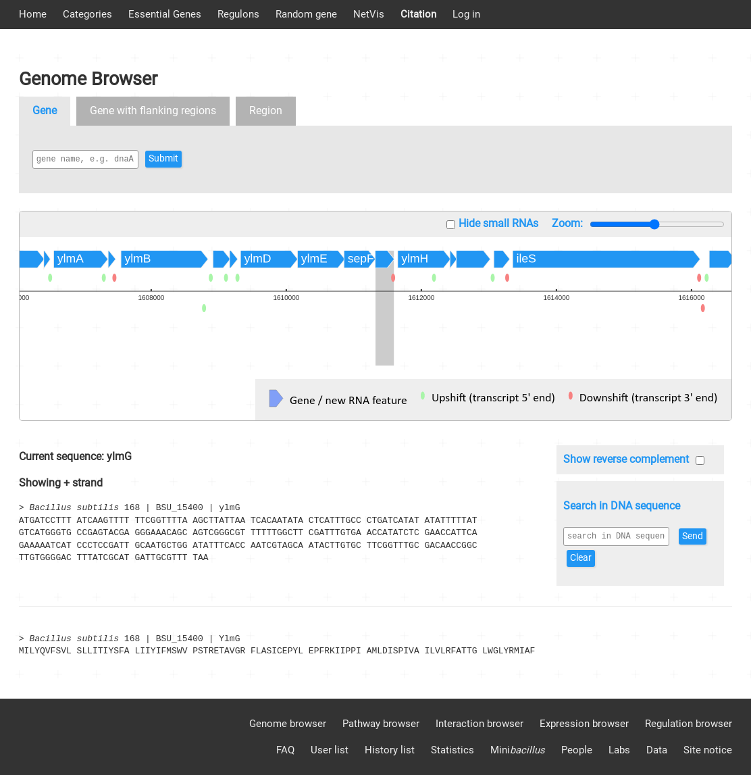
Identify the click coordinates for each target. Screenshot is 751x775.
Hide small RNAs (498, 223)
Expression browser (584, 724)
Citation (418, 14)
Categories (87, 14)
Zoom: (567, 223)
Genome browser (287, 724)
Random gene (306, 14)
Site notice (707, 750)
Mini (517, 750)
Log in (466, 14)
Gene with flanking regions (153, 110)
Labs (619, 750)
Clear (618, 558)
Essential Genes (164, 14)
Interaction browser (479, 724)
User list (329, 750)
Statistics (452, 750)
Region (265, 110)
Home (33, 14)
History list (390, 750)
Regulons (238, 14)
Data (656, 750)
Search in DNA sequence (621, 505)
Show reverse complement (626, 459)
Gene (44, 110)
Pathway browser (380, 724)
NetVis (368, 14)
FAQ (285, 750)
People (576, 750)
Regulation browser (688, 724)
